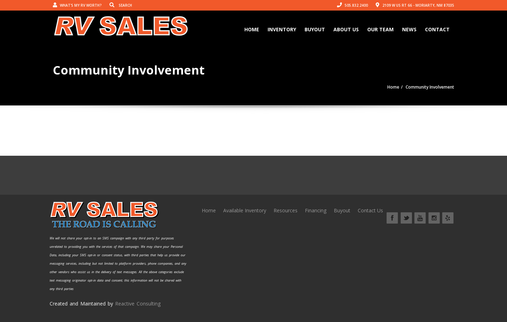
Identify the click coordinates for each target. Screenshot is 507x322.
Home (251, 29)
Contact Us (370, 210)
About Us (346, 29)
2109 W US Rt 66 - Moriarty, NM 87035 (415, 5)
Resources (286, 210)
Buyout (315, 29)
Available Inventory (244, 210)
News (409, 29)
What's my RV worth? (77, 5)
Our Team (380, 29)
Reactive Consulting (138, 303)
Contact (437, 29)
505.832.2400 (352, 5)
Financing (315, 210)
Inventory (282, 29)
